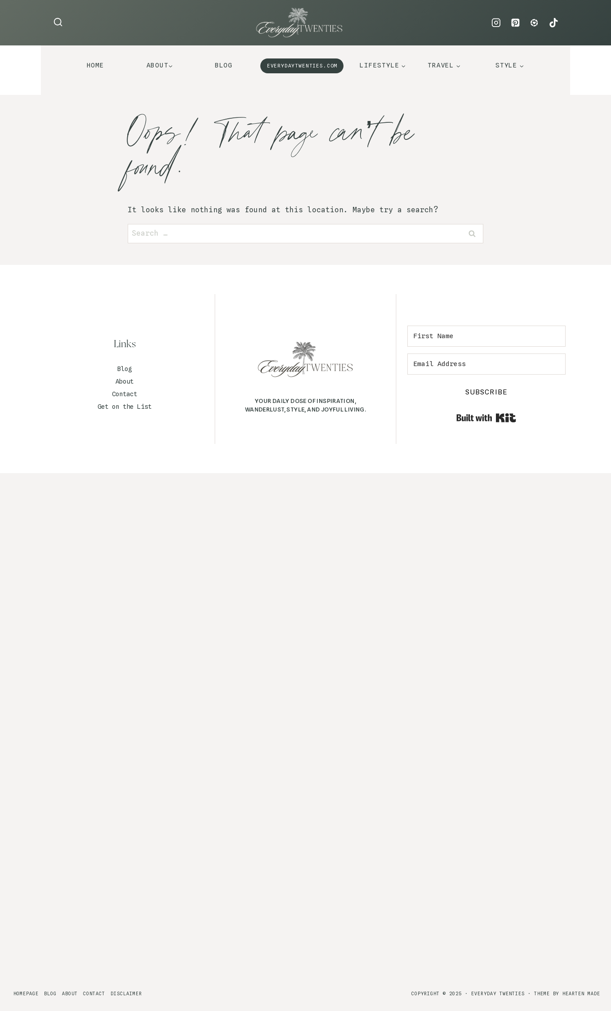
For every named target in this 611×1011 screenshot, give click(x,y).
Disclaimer (126, 993)
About (125, 381)
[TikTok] (553, 22)
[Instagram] (496, 22)
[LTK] (534, 22)
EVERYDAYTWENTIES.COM (302, 66)
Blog (223, 65)
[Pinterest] (515, 22)
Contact (124, 394)
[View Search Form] (58, 22)
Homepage (26, 993)
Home (95, 65)
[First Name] (486, 336)
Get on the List (125, 406)
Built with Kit (486, 418)
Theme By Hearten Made (567, 993)
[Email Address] (486, 364)
